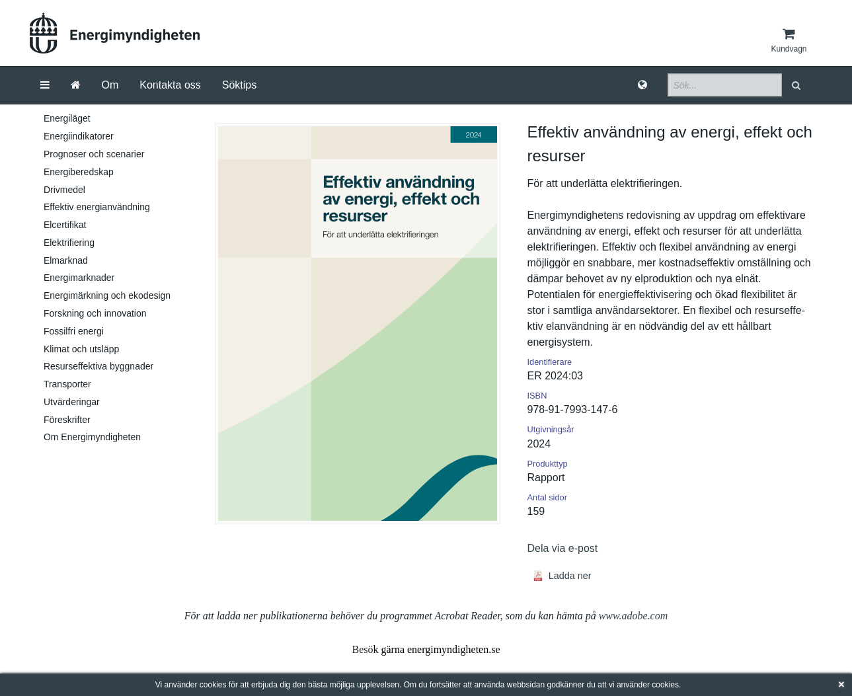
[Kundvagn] (788, 40)
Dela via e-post (562, 548)
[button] (797, 85)
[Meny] (45, 85)
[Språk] (642, 85)
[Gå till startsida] (75, 85)
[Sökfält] (725, 85)
